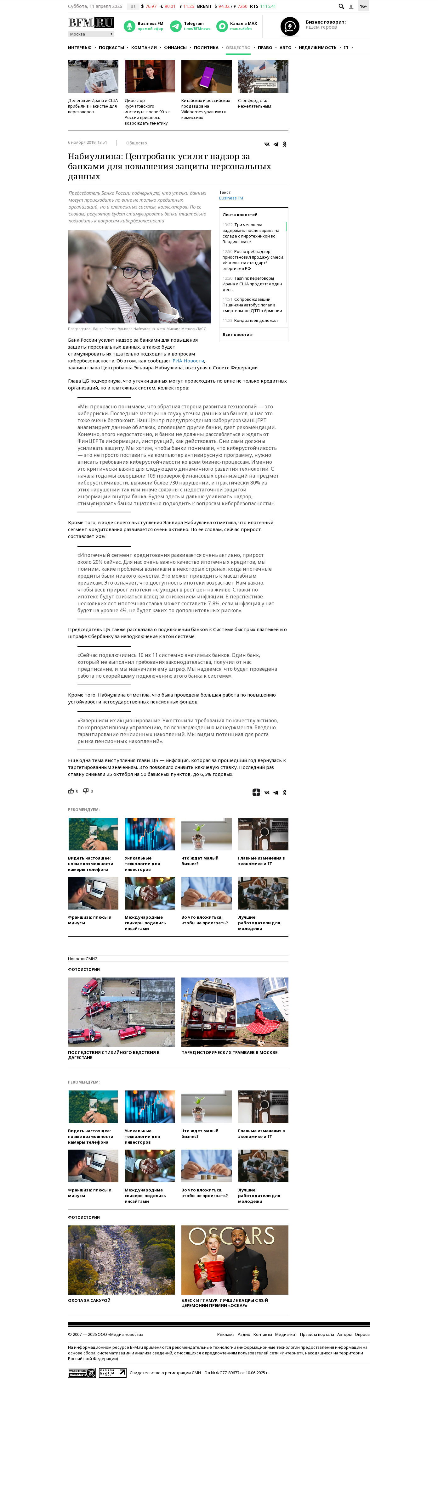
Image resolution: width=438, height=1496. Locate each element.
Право (265, 47)
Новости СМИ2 (82, 958)
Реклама (226, 1334)
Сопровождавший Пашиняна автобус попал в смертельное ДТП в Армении (252, 304)
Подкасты (111, 47)
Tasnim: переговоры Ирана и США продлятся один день (252, 283)
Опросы (362, 1334)
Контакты (262, 1334)
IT (346, 47)
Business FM (231, 198)
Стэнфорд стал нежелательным (254, 103)
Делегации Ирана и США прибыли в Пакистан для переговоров (93, 106)
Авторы (344, 1334)
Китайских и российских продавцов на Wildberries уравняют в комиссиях (205, 109)
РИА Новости (188, 360)
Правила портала (317, 1334)
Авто (286, 47)
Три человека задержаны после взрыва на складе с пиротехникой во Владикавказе (251, 233)
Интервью (80, 47)
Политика (206, 47)
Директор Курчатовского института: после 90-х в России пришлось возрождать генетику (148, 112)
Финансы (175, 47)
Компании (144, 47)
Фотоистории (84, 969)
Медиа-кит (286, 1334)
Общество (238, 47)
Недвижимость (318, 47)
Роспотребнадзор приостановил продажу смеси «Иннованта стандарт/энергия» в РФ (253, 260)
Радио (244, 1334)
